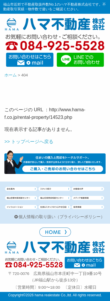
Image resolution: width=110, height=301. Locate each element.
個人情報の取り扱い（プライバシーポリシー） (61, 217)
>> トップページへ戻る (28, 141)
